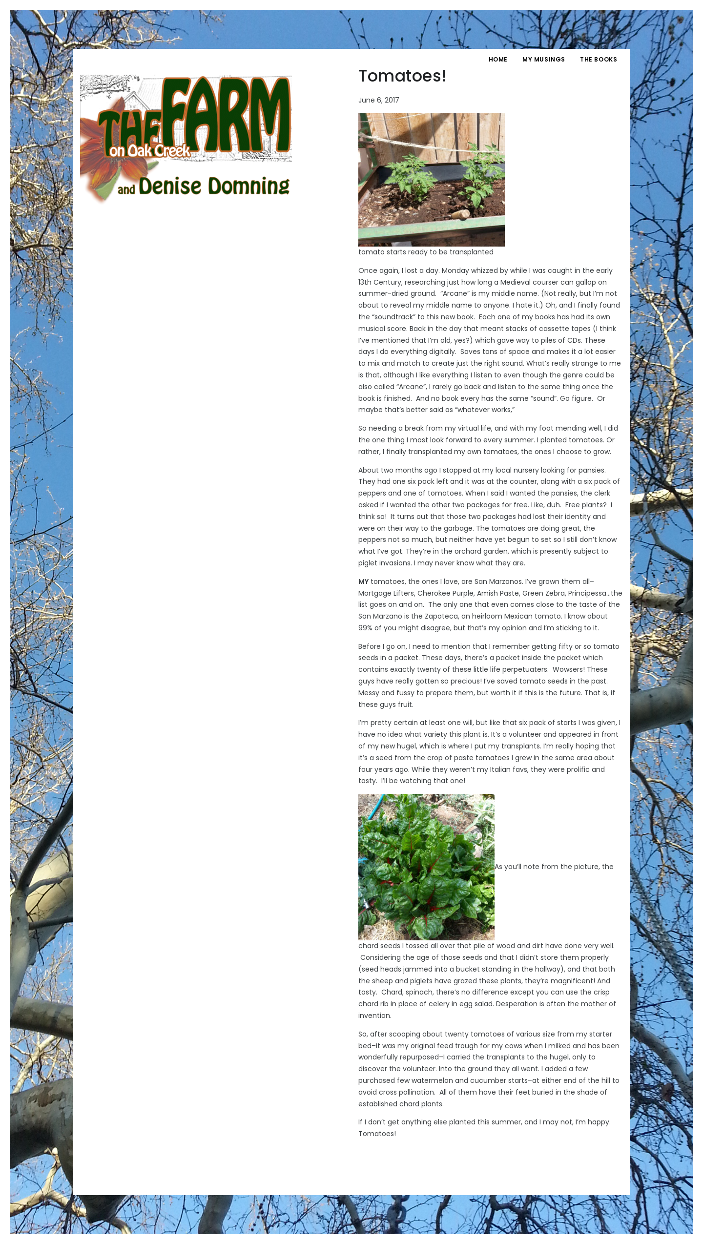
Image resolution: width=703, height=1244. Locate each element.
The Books (598, 59)
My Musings (543, 59)
